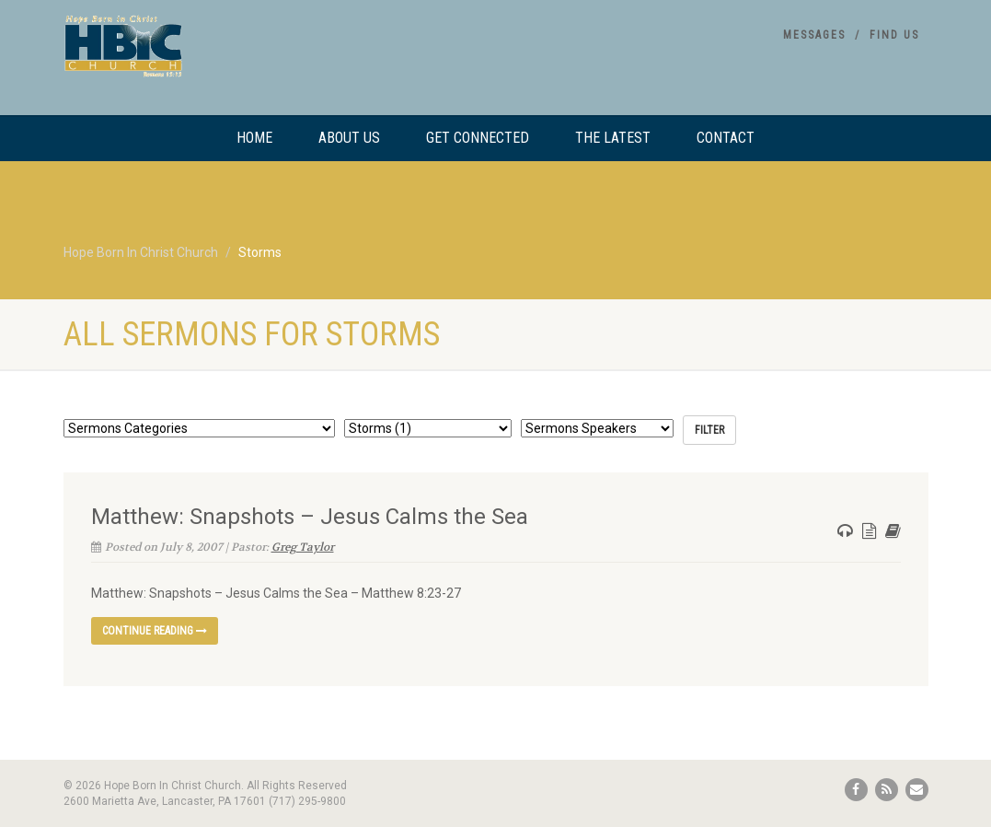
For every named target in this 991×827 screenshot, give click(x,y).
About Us (349, 137)
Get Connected (477, 137)
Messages (814, 35)
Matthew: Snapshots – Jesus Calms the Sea (309, 517)
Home (254, 137)
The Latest (613, 137)
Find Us (894, 35)
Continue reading (154, 630)
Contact (726, 137)
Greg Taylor (302, 547)
